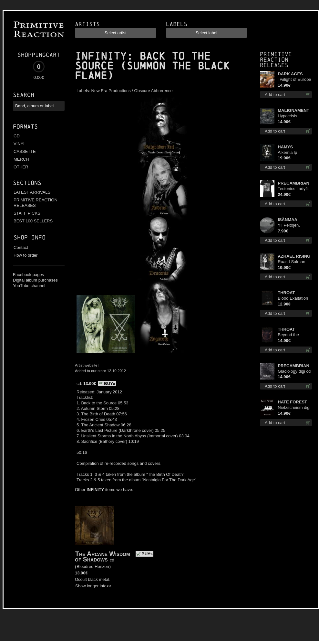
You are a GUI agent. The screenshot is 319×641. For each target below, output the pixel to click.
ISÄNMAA (287, 219)
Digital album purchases (35, 280)
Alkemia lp (287, 152)
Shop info (30, 237)
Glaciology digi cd (294, 371)
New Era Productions (111, 90)
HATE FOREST (292, 402)
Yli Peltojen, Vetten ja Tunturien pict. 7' (293, 225)
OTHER (21, 167)
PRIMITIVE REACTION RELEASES (35, 203)
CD (17, 136)
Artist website (86, 365)
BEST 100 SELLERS (33, 221)
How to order (25, 255)
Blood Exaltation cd (293, 298)
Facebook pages (28, 274)
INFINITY (101, 56)
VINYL (20, 143)
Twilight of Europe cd (294, 79)
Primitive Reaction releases (276, 60)
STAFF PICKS (27, 213)
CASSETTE (25, 151)
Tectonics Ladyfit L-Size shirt (293, 189)
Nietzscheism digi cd (294, 408)
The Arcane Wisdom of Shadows (102, 556)
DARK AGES (290, 73)
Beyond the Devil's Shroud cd (294, 335)
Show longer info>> (93, 585)
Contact (21, 247)
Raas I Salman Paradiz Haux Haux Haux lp (291, 262)
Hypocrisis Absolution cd (290, 116)
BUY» (109, 383)
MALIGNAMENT (293, 110)
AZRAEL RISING (294, 256)
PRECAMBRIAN (293, 183)
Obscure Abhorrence (153, 90)
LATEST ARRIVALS (32, 192)
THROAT (286, 292)
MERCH (21, 159)
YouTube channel (29, 285)
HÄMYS (285, 146)
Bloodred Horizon (93, 566)
